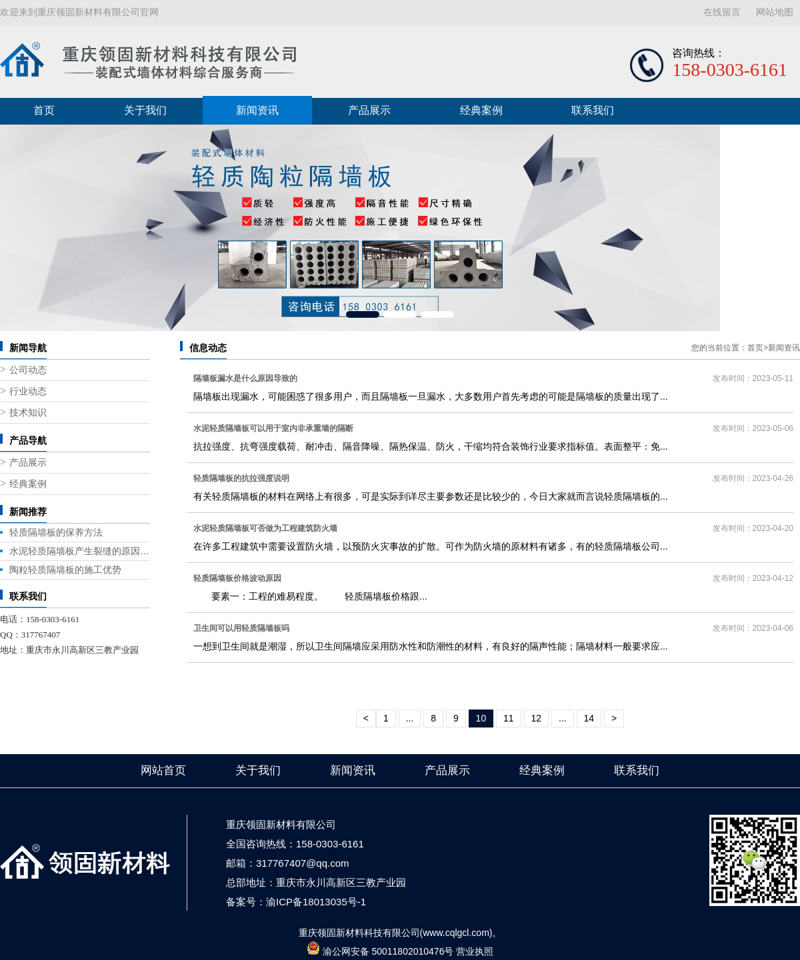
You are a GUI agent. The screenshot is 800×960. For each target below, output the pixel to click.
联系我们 (592, 110)
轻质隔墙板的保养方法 (56, 532)
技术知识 (28, 413)
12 (536, 718)
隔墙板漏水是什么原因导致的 (245, 378)
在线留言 (722, 12)
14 (589, 718)
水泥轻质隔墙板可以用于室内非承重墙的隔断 (273, 428)
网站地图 (774, 12)
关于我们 (145, 110)
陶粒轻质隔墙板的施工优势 (65, 569)
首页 (44, 110)
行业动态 (28, 391)
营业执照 (474, 951)
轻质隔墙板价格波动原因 (237, 578)
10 (481, 718)
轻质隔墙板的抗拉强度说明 (241, 478)
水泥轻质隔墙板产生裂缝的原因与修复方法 (79, 551)
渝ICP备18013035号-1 (316, 901)
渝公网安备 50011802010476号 (388, 951)
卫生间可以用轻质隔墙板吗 (241, 628)
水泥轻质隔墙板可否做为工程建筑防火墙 (265, 528)
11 (508, 718)
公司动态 (28, 370)
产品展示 (369, 110)
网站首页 (163, 770)
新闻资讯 (257, 110)
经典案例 (481, 110)
